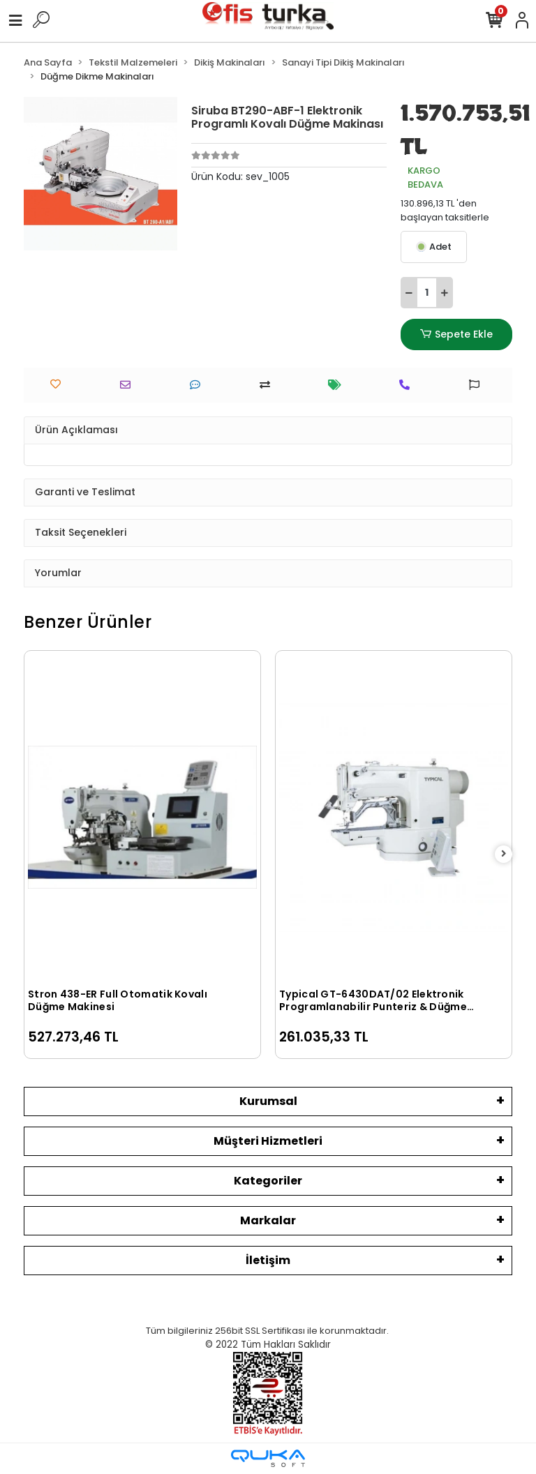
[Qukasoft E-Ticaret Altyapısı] (268, 1458)
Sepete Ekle (456, 334)
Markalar (268, 1220)
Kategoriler (268, 1181)
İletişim (268, 1260)
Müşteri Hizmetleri (268, 1141)
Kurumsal (268, 1101)
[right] (504, 854)
